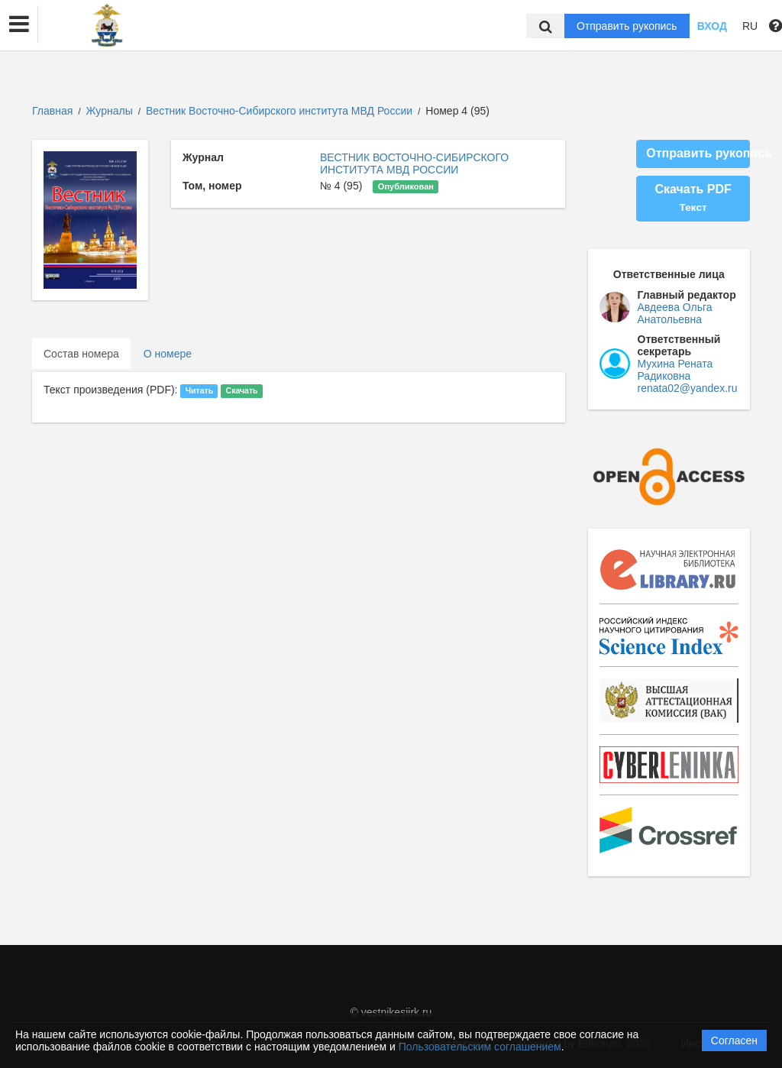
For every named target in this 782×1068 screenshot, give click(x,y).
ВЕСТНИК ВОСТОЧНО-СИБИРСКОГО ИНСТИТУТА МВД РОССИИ (414, 163)
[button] (19, 24)
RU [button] (750, 26)
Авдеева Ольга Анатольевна (675, 313)
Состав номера (81, 354)
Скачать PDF (692, 198)
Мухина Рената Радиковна (675, 370)
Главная (52, 111)
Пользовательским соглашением (480, 1046)
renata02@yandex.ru (688, 388)
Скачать (242, 390)
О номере (168, 354)
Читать (199, 390)
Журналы (109, 111)
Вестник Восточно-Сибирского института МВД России (280, 111)
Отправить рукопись (627, 26)
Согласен (734, 1040)
